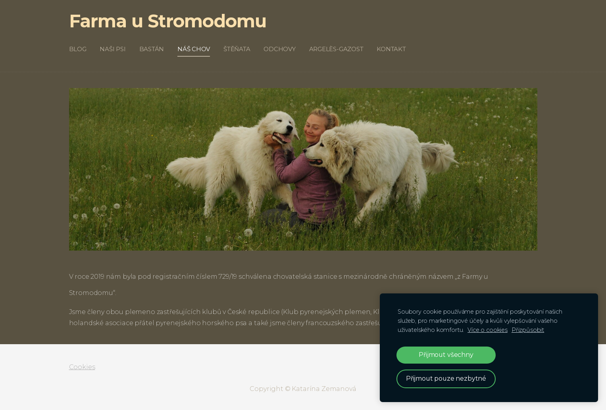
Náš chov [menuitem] (193, 49)
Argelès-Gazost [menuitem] (336, 49)
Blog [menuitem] (78, 49)
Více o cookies (487, 329)
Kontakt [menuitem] (391, 49)
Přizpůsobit (528, 329)
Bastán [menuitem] (151, 49)
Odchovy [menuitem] (279, 49)
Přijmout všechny (446, 354)
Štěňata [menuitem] (236, 49)
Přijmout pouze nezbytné (446, 378)
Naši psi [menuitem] (112, 49)
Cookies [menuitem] (82, 367)
